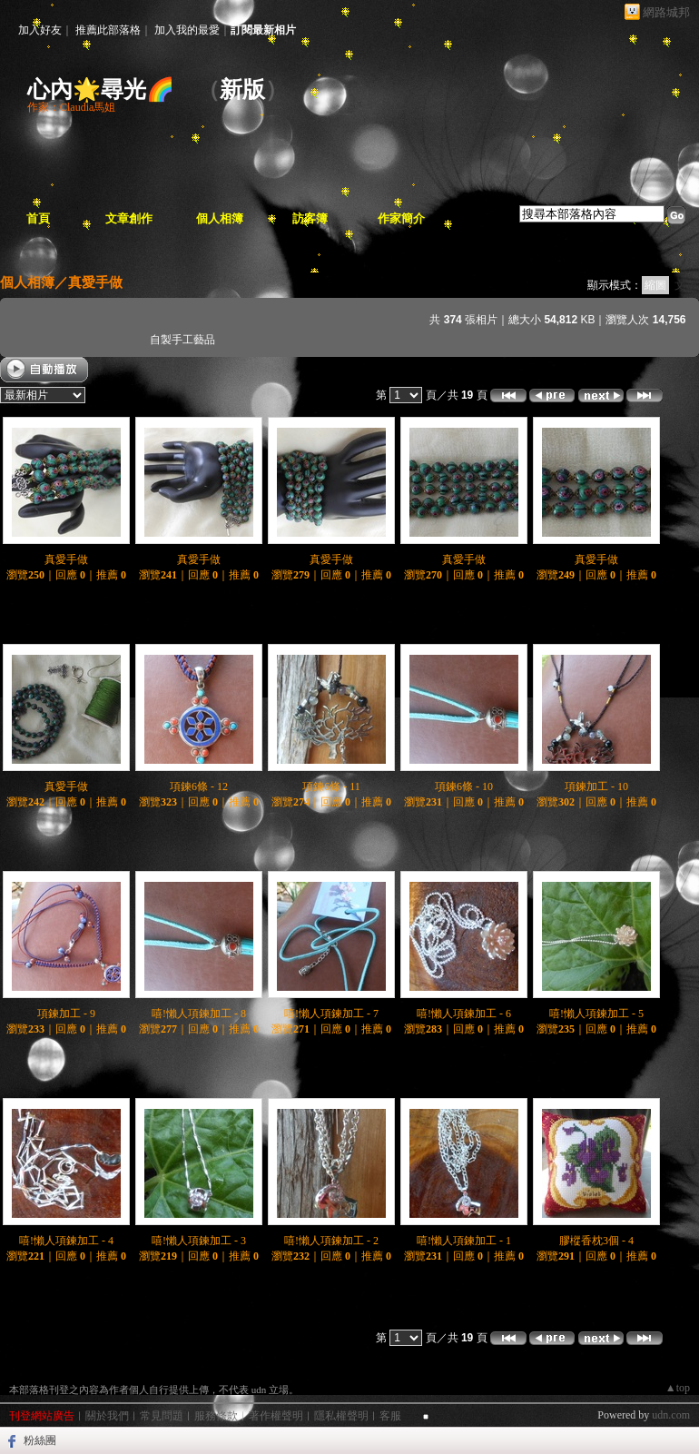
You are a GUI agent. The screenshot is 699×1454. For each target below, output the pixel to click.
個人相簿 (219, 218)
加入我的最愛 (187, 30)
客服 (390, 1415)
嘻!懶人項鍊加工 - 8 (199, 1013)
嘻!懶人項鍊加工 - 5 (596, 1013)
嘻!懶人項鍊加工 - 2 (331, 1240)
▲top (677, 1387)
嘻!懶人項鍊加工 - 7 (331, 1013)
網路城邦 (666, 12)
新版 (242, 89)
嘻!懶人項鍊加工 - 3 (199, 1240)
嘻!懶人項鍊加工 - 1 (464, 1240)
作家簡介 (401, 218)
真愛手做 (95, 282)
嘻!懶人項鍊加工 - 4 (66, 1240)
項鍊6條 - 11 (331, 786)
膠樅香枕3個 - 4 (596, 1240)
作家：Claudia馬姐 (71, 107)
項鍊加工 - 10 (596, 786)
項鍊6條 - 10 (464, 786)
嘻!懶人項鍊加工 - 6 (464, 1013)
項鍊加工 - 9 (66, 1013)
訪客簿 (310, 218)
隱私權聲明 (341, 1415)
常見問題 (161, 1415)
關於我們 (107, 1415)
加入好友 (40, 30)
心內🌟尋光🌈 (100, 89)
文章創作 (129, 218)
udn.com (671, 1415)
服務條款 (216, 1415)
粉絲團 (40, 1440)
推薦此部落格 (108, 30)
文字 (685, 285)
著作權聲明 (276, 1415)
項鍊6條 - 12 (199, 786)
